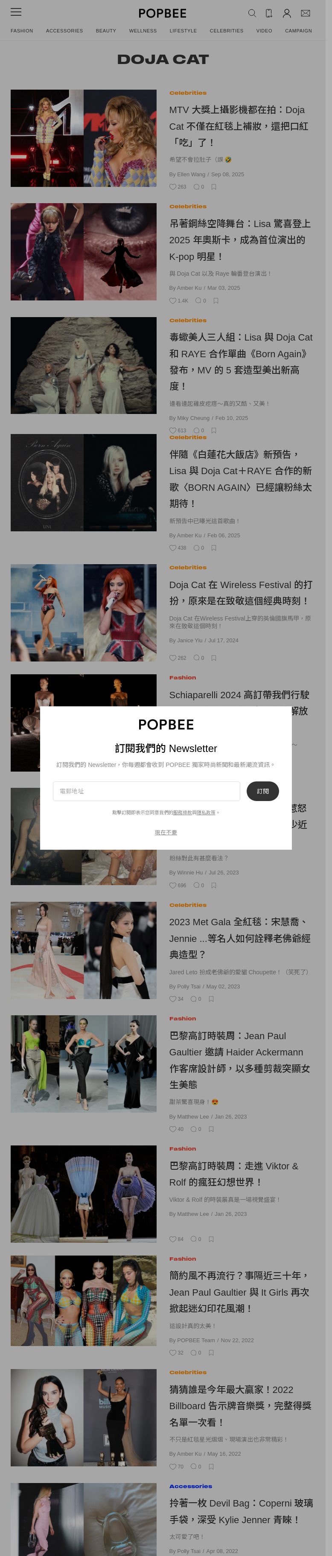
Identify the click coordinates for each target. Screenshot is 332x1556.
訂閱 (263, 791)
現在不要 (166, 832)
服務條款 (182, 812)
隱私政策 (206, 812)
